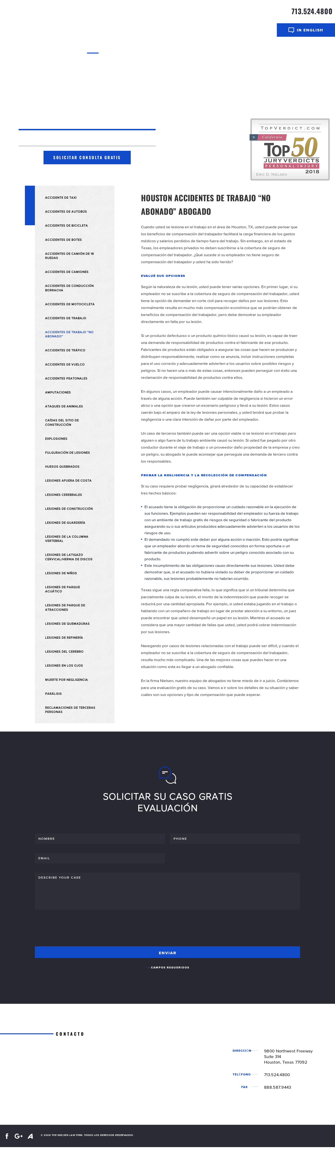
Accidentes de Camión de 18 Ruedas (69, 256)
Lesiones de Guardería (65, 523)
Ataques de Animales (64, 406)
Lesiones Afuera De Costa (68, 480)
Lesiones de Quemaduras (67, 623)
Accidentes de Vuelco (65, 364)
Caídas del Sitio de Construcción (62, 422)
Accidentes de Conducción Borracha (69, 288)
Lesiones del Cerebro (64, 651)
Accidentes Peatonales (66, 378)
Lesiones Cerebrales (63, 495)
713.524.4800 (312, 11)
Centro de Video (229, 48)
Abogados (128, 48)
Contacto (259, 48)
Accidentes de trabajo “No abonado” (69, 334)
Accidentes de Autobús (66, 211)
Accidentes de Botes (63, 240)
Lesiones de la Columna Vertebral (66, 538)
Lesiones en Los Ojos (64, 665)
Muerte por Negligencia (66, 680)
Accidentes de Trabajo (65, 318)
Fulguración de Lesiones (67, 452)
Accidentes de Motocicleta (70, 304)
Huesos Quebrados (62, 466)
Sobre (108, 48)
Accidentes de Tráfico (65, 350)
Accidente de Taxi (61, 197)
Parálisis (53, 694)
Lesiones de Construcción (69, 509)
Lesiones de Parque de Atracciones (65, 607)
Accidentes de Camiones (67, 272)
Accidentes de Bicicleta (66, 225)
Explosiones (56, 439)
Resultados (198, 48)
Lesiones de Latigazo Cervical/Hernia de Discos (69, 557)
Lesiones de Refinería (64, 637)
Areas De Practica (162, 48)
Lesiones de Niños (61, 573)
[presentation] (70, 930)
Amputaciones (58, 392)
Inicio (93, 48)
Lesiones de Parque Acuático (62, 589)
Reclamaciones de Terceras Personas (70, 709)
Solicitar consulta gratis (87, 157)
